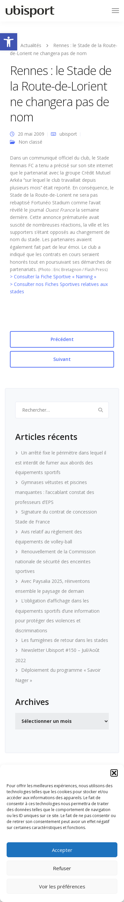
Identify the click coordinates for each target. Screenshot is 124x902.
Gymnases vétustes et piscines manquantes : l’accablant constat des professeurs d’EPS (54, 492)
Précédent (62, 339)
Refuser (62, 868)
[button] (8, 41)
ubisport (68, 134)
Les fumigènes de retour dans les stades (64, 640)
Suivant (62, 359)
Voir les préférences (62, 886)
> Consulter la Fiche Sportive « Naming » (53, 276)
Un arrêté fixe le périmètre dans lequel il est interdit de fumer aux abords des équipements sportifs (60, 463)
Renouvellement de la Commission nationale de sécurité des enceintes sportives (55, 561)
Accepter (62, 850)
